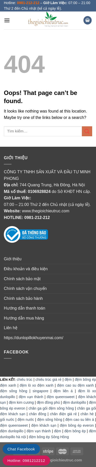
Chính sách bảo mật (22, 279)
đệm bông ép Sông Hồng (49, 437)
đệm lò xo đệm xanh (37, 385)
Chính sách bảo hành (23, 298)
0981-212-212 (37, 217)
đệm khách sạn (43, 425)
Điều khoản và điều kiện (26, 269)
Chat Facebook (21, 449)
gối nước (7, 419)
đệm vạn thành (31, 397)
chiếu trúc (24, 379)
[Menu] (7, 20)
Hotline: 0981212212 (26, 460)
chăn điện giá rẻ (63, 414)
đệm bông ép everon (77, 425)
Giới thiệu (13, 259)
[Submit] (87, 131)
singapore (40, 391)
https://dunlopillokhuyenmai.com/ (33, 338)
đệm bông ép (75, 431)
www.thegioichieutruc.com (45, 211)
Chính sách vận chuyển (25, 288)
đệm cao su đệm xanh (75, 385)
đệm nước (25, 419)
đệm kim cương (21, 402)
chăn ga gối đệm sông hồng (51, 408)
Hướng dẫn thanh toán (24, 308)
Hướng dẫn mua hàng (24, 318)
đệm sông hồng (13, 391)
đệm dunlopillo (74, 402)
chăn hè (86, 414)
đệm (68, 379)
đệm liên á (63, 391)
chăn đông (37, 414)
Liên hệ (10, 328)
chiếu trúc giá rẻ (48, 379)
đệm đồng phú (48, 402)
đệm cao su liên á (79, 419)
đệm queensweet (60, 397)
